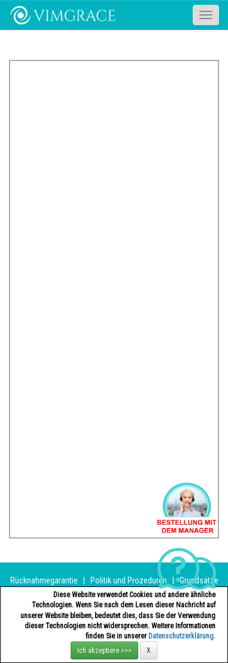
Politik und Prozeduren (128, 580)
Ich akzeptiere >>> (104, 650)
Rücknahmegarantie (44, 580)
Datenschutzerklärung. (181, 636)
